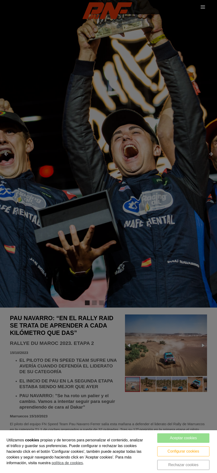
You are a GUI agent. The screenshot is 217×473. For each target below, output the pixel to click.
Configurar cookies (183, 451)
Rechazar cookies (183, 465)
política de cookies (67, 463)
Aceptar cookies (183, 438)
